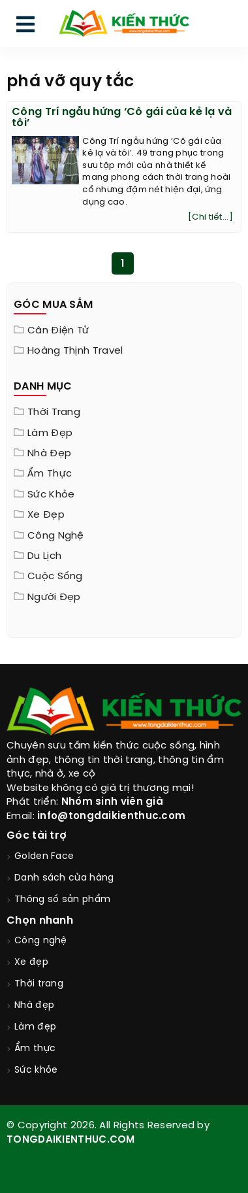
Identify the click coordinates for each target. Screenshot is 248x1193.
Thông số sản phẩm (62, 900)
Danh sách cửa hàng (64, 878)
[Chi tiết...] (210, 217)
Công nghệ (55, 536)
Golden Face (44, 857)
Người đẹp (54, 597)
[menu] (25, 27)
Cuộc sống (55, 576)
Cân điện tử (58, 331)
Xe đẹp (46, 515)
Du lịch (44, 556)
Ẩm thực (49, 474)
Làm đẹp (49, 433)
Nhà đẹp (49, 453)
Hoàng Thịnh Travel (75, 351)
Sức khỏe (50, 495)
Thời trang (53, 412)
